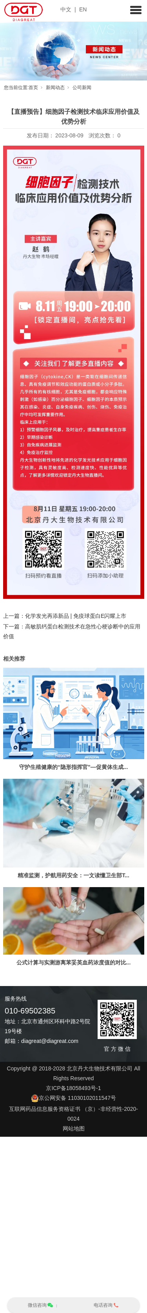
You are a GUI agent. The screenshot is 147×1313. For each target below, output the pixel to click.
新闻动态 (55, 87)
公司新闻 (82, 87)
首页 (33, 87)
